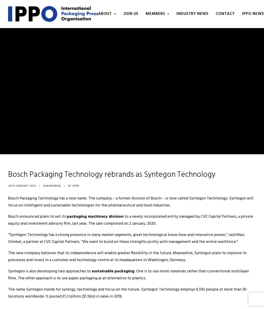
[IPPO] (53, 14)
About (107, 14)
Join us (130, 14)
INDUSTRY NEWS (192, 14)
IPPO (75, 170)
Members (157, 14)
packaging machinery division (95, 201)
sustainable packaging (113, 255)
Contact (225, 14)
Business (54, 170)
